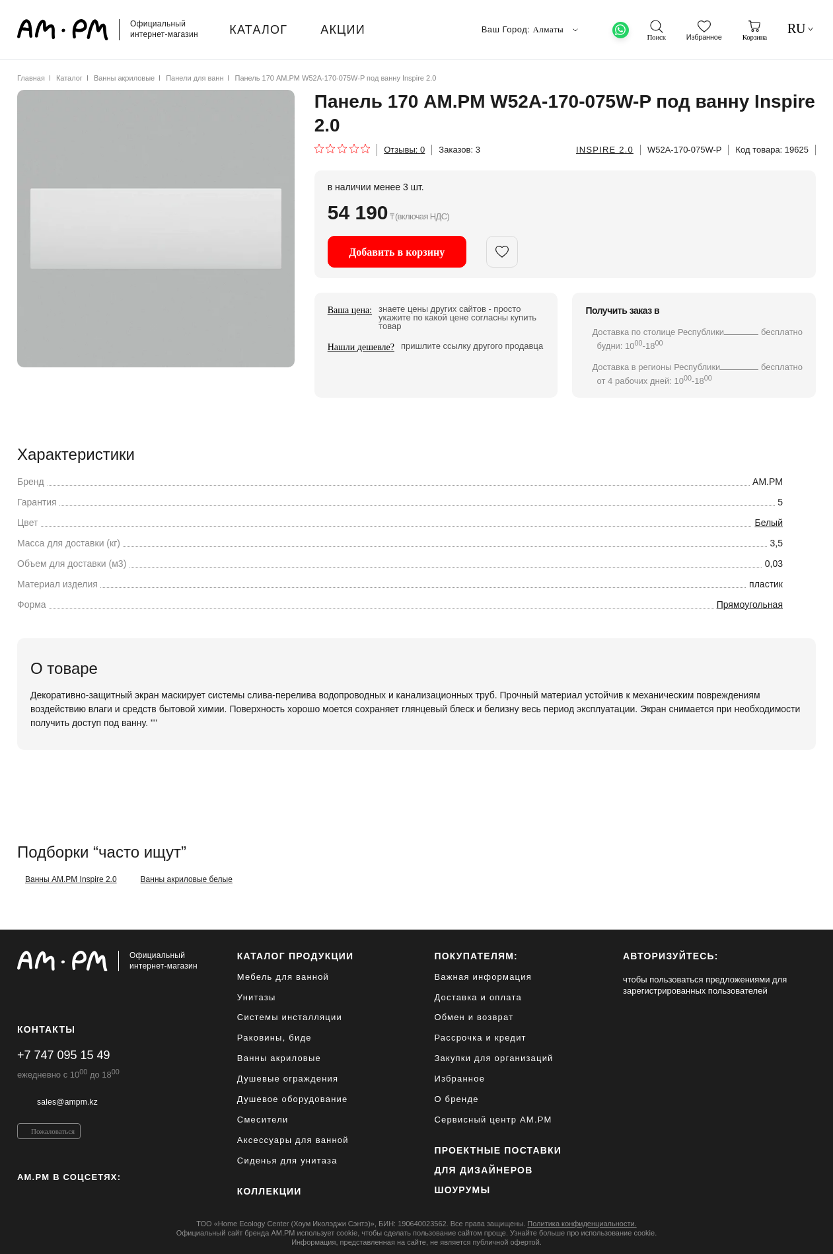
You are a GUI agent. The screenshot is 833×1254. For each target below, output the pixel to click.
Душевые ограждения (287, 1079)
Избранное (459, 1079)
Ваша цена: (350, 310)
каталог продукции (295, 956)
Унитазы (256, 997)
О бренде (456, 1099)
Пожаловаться (53, 1131)
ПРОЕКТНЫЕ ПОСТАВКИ (497, 1150)
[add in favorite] (502, 252)
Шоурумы (462, 1190)
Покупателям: (476, 956)
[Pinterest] (50, 1198)
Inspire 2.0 (605, 150)
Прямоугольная (750, 604)
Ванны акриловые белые (187, 879)
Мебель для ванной (283, 977)
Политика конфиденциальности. (581, 1224)
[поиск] (656, 30)
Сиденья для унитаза (287, 1160)
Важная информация (483, 977)
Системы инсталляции (289, 1017)
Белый (768, 522)
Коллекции (269, 1191)
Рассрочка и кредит (480, 1038)
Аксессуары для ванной (293, 1140)
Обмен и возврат (473, 1017)
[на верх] (802, 1233)
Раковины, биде (274, 1038)
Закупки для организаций (493, 1058)
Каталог (69, 78)
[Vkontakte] (78, 1198)
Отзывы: (404, 150)
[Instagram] (22, 1198)
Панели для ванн (194, 78)
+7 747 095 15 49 (63, 1055)
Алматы (556, 29)
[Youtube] (106, 1198)
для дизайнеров (483, 1170)
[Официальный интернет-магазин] (107, 961)
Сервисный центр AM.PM (493, 1120)
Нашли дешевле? (361, 347)
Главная (31, 78)
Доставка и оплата (478, 997)
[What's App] (620, 30)
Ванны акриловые (124, 78)
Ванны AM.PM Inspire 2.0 (71, 879)
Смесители (263, 1120)
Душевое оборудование (292, 1099)
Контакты (46, 1029)
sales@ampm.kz (67, 1102)
